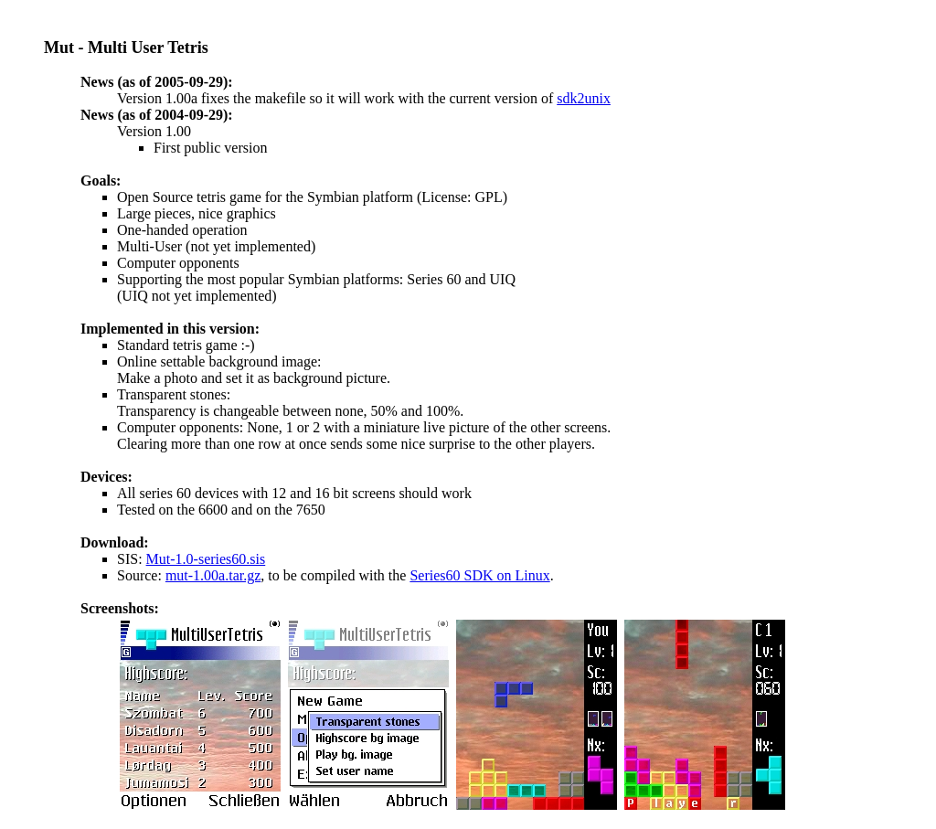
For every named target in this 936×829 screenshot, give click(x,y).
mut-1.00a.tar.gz (213, 575)
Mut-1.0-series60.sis (206, 559)
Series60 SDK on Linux (479, 575)
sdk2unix (584, 98)
